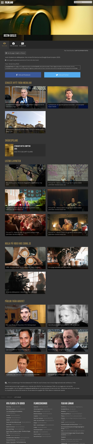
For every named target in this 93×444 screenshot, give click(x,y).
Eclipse (35, 415)
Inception (36, 408)
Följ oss (63, 408)
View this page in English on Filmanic (15, 53)
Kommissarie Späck (38, 421)
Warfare (8, 412)
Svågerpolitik (64, 435)
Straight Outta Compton (49, 57)
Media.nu (63, 431)
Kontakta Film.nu (65, 401)
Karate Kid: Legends (10, 440)
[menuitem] (3, 389)
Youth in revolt (37, 426)
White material (37, 403)
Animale (8, 427)
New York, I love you (38, 410)
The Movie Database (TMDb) (48, 378)
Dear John (36, 424)
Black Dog (8, 399)
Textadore (63, 429)
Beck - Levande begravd (39, 417)
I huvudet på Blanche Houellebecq (14, 403)
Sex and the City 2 (38, 428)
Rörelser (8, 407)
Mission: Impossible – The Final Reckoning (16, 434)
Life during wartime (38, 401)
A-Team (35, 419)
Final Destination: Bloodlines (13, 430)
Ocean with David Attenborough (13, 414)
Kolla (62, 423)
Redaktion (63, 403)
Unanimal (8, 410)
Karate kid (36, 399)
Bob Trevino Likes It (10, 401)
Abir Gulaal (8, 416)
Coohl (62, 414)
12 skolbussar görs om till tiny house (69, 416)
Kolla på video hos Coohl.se (18, 239)
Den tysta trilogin (10, 421)
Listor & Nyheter (13, 159)
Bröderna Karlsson (38, 406)
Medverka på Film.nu (66, 406)
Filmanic (63, 410)
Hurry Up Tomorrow (11, 432)
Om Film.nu (63, 399)
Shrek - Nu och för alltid (39, 412)
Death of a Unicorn (10, 419)
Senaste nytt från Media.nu (18, 83)
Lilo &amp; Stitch (10, 438)
